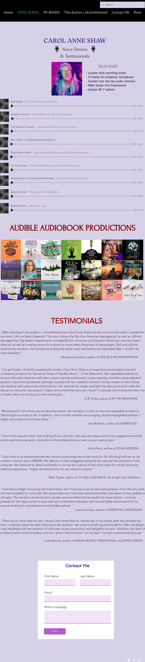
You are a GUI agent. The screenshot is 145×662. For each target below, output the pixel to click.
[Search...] (122, 5)
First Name (51, 576)
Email (47, 592)
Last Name (87, 576)
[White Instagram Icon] (139, 660)
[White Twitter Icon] (129, 660)
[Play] (12, 105)
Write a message (55, 607)
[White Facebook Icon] (134, 660)
